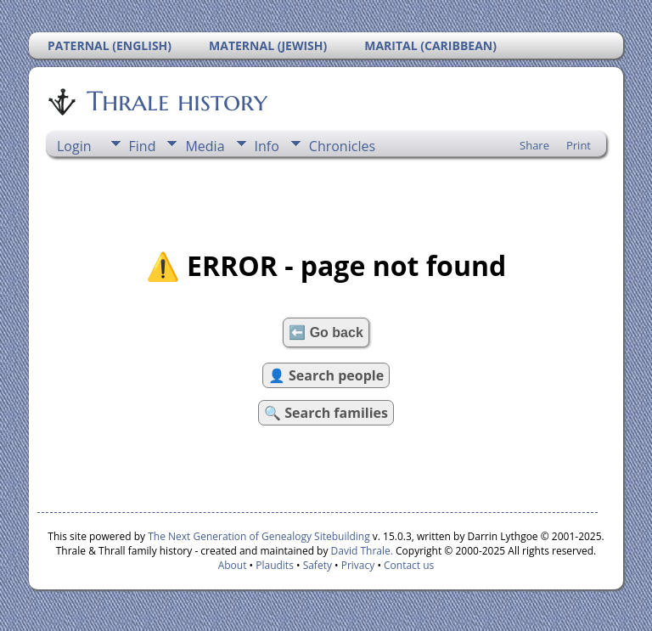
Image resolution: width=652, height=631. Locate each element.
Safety (317, 565)
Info (267, 146)
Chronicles (342, 146)
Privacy (358, 565)
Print (578, 145)
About (232, 565)
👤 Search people (326, 375)
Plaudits (275, 565)
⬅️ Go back (326, 332)
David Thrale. (360, 551)
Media (204, 146)
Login (74, 146)
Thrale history (175, 101)
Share (534, 145)
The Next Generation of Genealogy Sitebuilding (259, 536)
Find (142, 146)
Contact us (409, 565)
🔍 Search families (326, 412)
